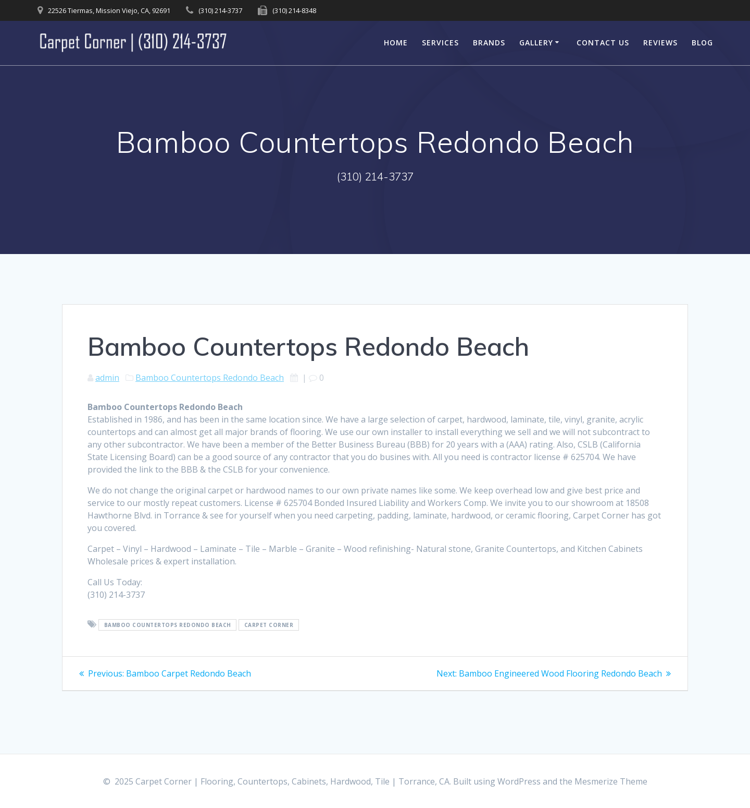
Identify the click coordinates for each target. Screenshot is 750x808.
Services (440, 42)
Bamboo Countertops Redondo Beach (209, 377)
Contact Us (603, 42)
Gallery (536, 42)
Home (396, 42)
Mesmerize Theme (610, 781)
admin (107, 377)
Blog (702, 42)
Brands (489, 42)
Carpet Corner (269, 625)
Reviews (660, 42)
